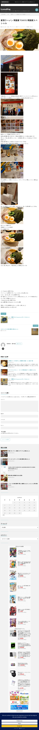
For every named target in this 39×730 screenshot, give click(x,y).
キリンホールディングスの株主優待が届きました (19, 459)
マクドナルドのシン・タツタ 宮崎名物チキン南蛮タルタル (22, 370)
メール (3, 419)
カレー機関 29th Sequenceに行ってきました (19, 317)
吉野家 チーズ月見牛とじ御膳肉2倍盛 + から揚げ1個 (20, 360)
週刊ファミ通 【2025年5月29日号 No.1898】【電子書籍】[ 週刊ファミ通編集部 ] (24, 562)
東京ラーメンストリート (21, 26)
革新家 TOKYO (29, 26)
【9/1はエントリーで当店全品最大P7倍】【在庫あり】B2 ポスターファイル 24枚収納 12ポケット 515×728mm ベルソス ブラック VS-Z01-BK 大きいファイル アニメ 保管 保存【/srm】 (24, 654)
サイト (2, 425)
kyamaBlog (5, 9)
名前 (2, 413)
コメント (3, 399)
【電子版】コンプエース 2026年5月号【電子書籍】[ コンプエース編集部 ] (24, 551)
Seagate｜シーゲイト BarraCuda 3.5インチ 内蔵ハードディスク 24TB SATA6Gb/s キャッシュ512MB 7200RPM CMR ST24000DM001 (24, 644)
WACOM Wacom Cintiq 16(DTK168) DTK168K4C (23, 664)
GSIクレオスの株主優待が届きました (9, 329)
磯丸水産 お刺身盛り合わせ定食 (15, 475)
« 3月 (3, 515)
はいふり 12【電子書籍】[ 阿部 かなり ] (24, 586)
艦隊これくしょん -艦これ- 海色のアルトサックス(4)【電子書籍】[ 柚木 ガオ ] (24, 598)
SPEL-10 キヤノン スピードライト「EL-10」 (24, 673)
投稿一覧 (19, 343)
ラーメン (13, 26)
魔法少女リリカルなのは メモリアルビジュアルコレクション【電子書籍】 (24, 574)
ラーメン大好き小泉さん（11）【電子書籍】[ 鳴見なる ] (24, 622)
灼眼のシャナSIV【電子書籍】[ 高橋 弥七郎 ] (24, 610)
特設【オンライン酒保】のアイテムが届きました (19, 450)
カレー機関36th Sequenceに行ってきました (18, 379)
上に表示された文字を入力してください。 (10, 433)
